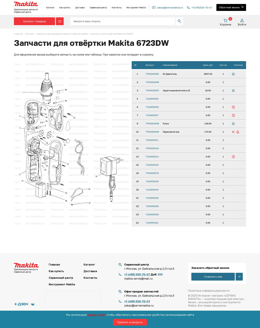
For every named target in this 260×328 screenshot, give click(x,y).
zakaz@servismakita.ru (167, 7)
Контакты (117, 7)
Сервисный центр (98, 7)
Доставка (80, 7)
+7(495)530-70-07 (199, 7)
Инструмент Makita (136, 7)
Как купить (64, 7)
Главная (54, 264)
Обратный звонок (231, 7)
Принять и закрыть (130, 322)
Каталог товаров (34, 21)
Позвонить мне (213, 276)
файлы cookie (96, 314)
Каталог (50, 7)
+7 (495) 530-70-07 (137, 274)
